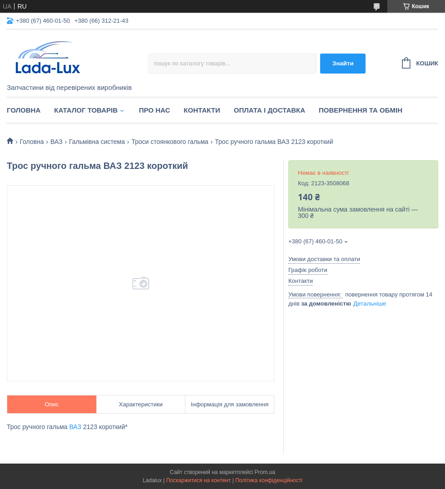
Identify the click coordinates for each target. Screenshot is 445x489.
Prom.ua (265, 472)
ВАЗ (56, 141)
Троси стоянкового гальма (169, 141)
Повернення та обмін (360, 110)
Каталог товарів (86, 110)
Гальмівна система (97, 141)
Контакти (202, 110)
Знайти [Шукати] (343, 63)
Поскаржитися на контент (198, 480)
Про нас (154, 110)
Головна (23, 110)
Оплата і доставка (269, 110)
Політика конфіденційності (268, 480)
